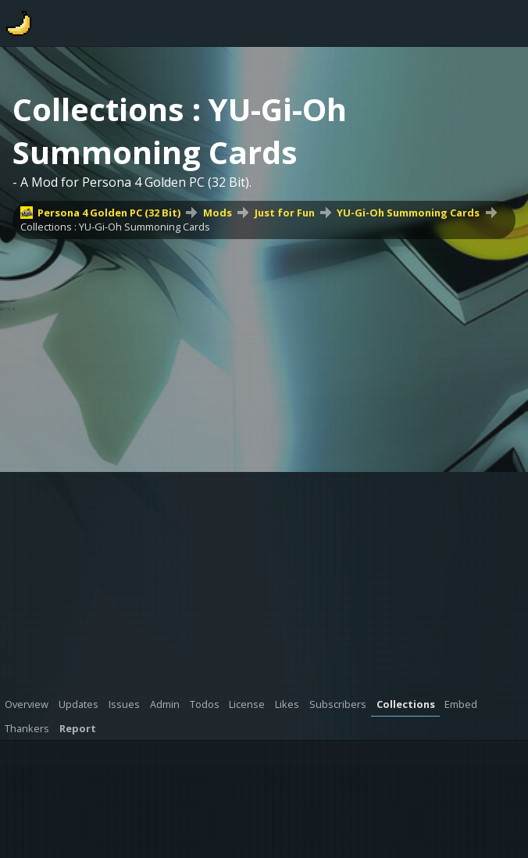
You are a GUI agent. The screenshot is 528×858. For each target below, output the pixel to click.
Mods (217, 213)
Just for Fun (285, 213)
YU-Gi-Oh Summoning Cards (408, 213)
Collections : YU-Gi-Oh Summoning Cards (115, 227)
